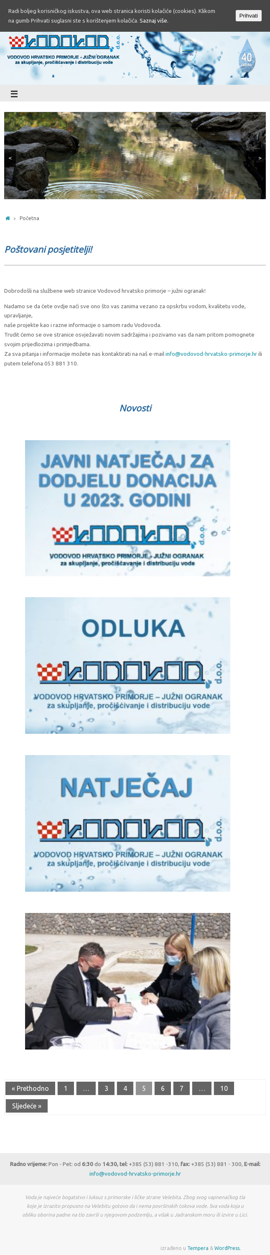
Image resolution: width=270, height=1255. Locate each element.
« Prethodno (30, 1088)
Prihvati (248, 16)
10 (224, 1088)
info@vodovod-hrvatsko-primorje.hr (211, 353)
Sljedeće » (26, 1106)
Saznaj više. (154, 20)
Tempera (198, 1248)
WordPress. (227, 1248)
